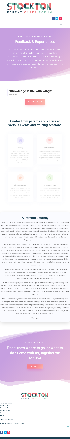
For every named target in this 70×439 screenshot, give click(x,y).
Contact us (35, 366)
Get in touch (35, 102)
